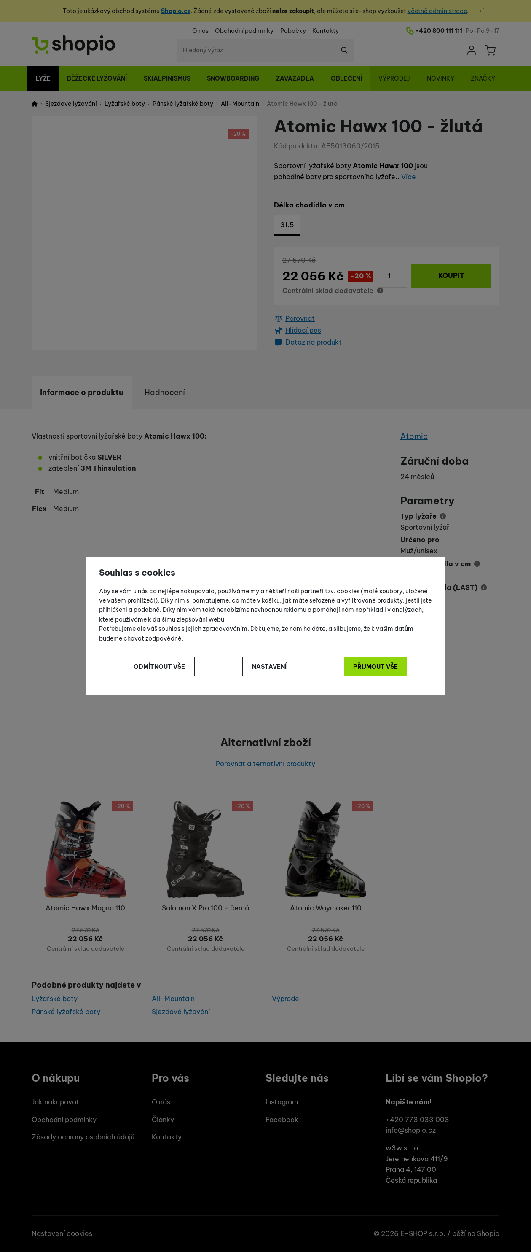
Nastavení (269, 666)
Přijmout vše (375, 666)
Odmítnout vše (159, 666)
